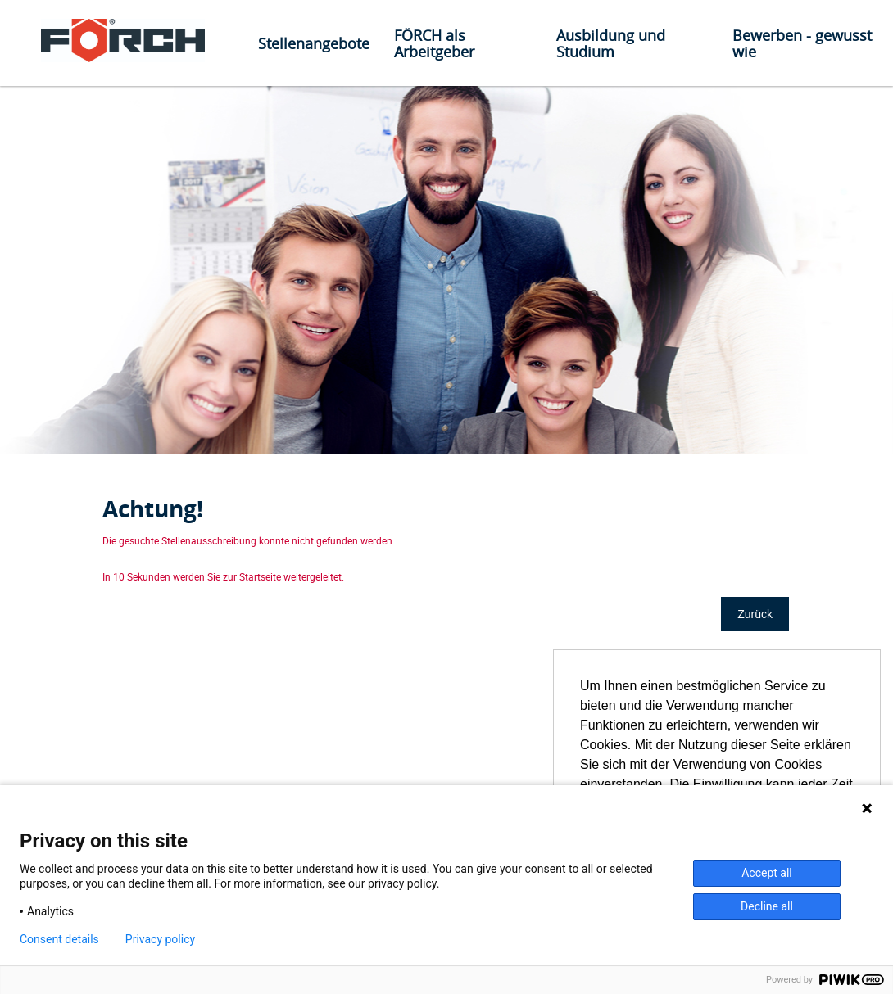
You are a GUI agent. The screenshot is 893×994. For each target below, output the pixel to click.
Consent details (59, 939)
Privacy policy (160, 939)
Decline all (767, 906)
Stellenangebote (313, 43)
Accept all (766, 872)
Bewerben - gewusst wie (802, 43)
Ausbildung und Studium (610, 43)
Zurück (755, 614)
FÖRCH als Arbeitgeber (434, 43)
